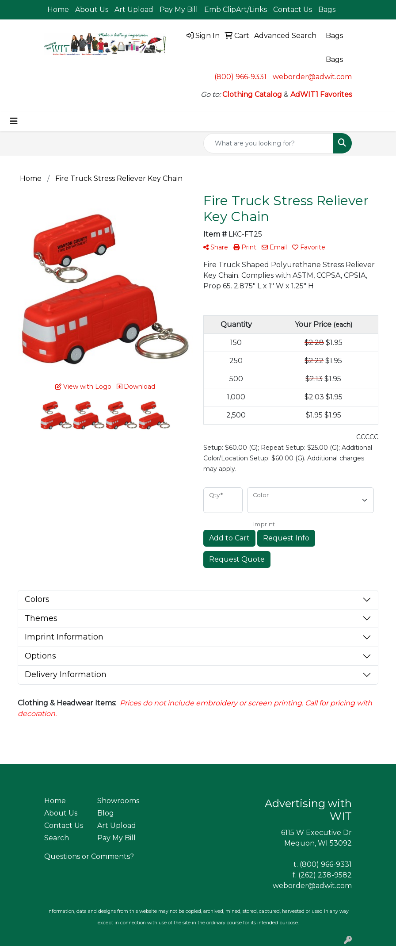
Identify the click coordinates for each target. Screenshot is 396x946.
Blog (105, 813)
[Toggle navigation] (13, 121)
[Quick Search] (268, 143)
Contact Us (292, 9)
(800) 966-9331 (240, 77)
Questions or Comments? (89, 856)
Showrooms (118, 801)
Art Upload (133, 9)
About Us (91, 9)
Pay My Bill (179, 9)
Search (56, 838)
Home (58, 9)
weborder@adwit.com (312, 77)
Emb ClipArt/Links (235, 9)
